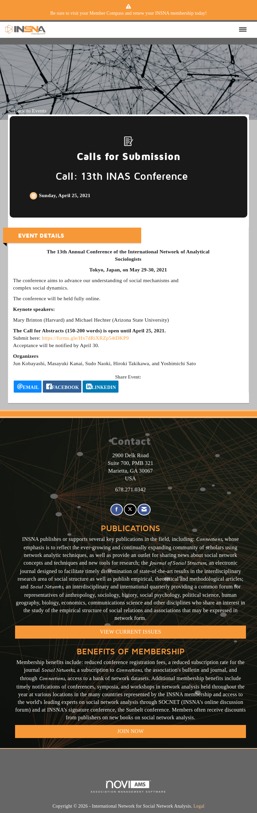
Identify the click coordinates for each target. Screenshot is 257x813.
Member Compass (106, 13)
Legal (198, 806)
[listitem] (128, 13)
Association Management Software (128, 787)
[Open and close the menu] (148, 29)
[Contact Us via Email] (144, 509)
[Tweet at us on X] (130, 509)
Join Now (130, 731)
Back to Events (27, 110)
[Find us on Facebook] (116, 509)
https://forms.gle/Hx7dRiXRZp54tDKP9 (85, 338)
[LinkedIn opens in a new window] (100, 387)
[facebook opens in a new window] (62, 387)
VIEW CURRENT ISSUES (130, 632)
